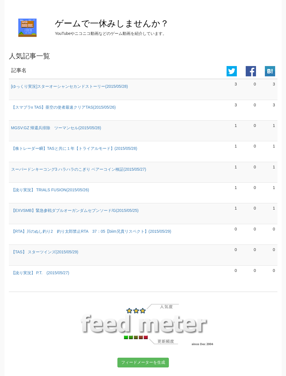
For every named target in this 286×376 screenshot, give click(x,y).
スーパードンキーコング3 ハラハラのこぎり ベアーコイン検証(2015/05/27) (78, 169)
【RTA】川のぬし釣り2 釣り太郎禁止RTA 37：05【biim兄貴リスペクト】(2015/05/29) (91, 231)
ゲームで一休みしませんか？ (112, 23)
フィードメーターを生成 (143, 362)
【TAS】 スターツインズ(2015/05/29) (44, 252)
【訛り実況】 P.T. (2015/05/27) (40, 272)
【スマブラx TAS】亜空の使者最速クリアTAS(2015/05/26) (63, 107)
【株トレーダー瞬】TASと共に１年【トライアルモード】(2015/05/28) (74, 148)
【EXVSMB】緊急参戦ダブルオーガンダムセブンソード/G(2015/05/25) (75, 210)
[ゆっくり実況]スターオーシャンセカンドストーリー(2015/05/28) (69, 86)
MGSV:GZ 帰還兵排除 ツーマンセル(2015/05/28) (56, 128)
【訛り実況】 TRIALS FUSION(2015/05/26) (50, 190)
